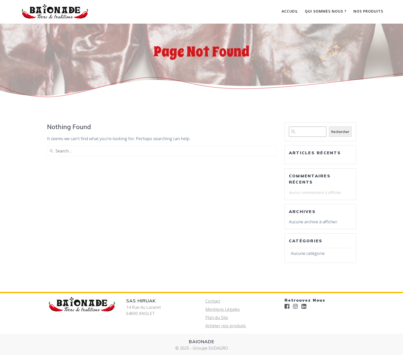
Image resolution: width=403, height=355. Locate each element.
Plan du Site (216, 317)
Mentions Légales (222, 309)
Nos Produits (368, 11)
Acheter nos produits (225, 326)
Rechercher (340, 131)
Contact (212, 301)
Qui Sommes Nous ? (325, 11)
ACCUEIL (290, 11)
